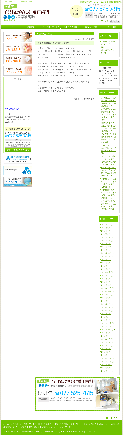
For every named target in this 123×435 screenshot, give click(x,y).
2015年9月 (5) (107, 294)
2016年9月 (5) (107, 256)
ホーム (6, 424)
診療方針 (14, 424)
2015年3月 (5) (107, 314)
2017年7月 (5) (107, 224)
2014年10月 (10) (108, 330)
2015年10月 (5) (107, 291)
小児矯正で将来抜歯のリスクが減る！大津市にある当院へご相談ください (108, 114)
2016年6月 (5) (107, 266)
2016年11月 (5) (107, 250)
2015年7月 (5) (107, 301)
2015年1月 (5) (107, 320)
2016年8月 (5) (107, 260)
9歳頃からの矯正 (62, 424)
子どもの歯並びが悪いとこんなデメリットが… (38, 427)
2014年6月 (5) (107, 339)
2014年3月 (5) (107, 349)
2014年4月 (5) (107, 345)
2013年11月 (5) (107, 361)
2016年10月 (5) (107, 253)
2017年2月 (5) (107, 240)
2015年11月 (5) (107, 288)
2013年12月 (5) (107, 358)
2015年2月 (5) (107, 317)
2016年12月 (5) (107, 247)
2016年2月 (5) (107, 279)
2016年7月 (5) (107, 263)
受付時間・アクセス (28, 424)
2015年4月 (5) (107, 310)
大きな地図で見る (12, 109)
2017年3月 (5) (107, 237)
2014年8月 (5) (107, 333)
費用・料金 (75, 424)
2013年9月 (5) (107, 368)
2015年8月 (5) (107, 298)
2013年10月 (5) (107, 365)
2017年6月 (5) (107, 228)
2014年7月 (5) (107, 336)
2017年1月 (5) (107, 244)
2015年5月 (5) (107, 307)
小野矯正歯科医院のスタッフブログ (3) (108, 44)
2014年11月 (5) (107, 326)
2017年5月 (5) (107, 231)
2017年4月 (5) (107, 234)
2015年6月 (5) (107, 304)
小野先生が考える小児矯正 (93, 424)
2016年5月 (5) (107, 269)
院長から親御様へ (45, 424)
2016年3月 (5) (107, 275)
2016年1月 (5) (107, 282)
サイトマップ (65, 427)
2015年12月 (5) (107, 285)
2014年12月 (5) (107, 323)
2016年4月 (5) (107, 272)
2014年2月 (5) (107, 352)
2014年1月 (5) (107, 355)
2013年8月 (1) (107, 371)
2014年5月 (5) (107, 342)
